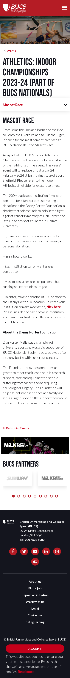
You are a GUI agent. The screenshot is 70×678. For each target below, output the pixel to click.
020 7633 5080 (34, 539)
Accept (34, 648)
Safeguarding (35, 622)
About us (35, 581)
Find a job (35, 588)
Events (11, 50)
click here (53, 307)
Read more (26, 672)
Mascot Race (13, 105)
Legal (35, 608)
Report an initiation (35, 595)
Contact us (35, 615)
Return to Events (17, 428)
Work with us (35, 601)
